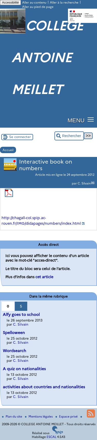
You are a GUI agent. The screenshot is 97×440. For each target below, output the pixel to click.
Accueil (8, 150)
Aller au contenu (34, 2)
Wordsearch (14, 350)
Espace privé (67, 416)
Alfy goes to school (21, 314)
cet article (44, 277)
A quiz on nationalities (24, 368)
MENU (76, 120)
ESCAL (51, 437)
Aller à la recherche (64, 2)
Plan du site (12, 416)
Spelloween (14, 332)
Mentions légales (39, 416)
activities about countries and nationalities (44, 386)
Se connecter (20, 137)
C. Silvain (84, 183)
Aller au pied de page (37, 7)
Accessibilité (10, 2)
